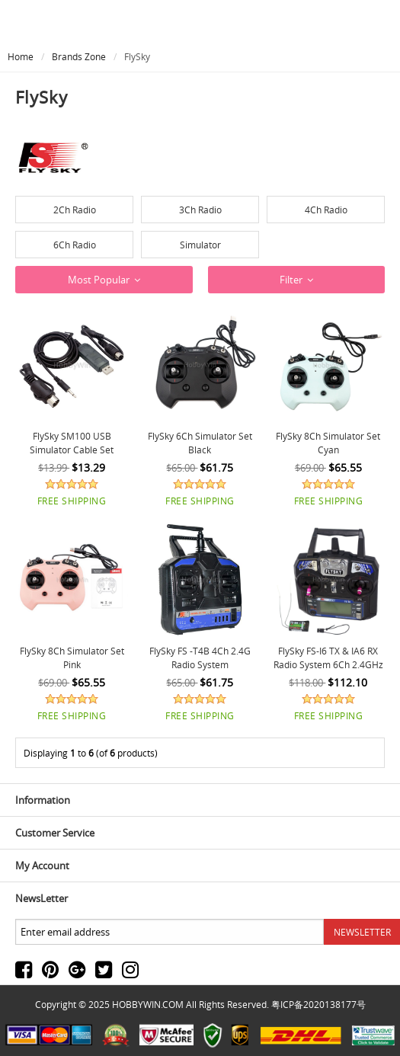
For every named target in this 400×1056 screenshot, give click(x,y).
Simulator (200, 244)
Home (21, 56)
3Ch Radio (200, 209)
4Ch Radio (326, 209)
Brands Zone (79, 56)
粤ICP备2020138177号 (318, 1004)
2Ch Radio (74, 209)
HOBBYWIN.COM (148, 1004)
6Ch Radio (74, 244)
